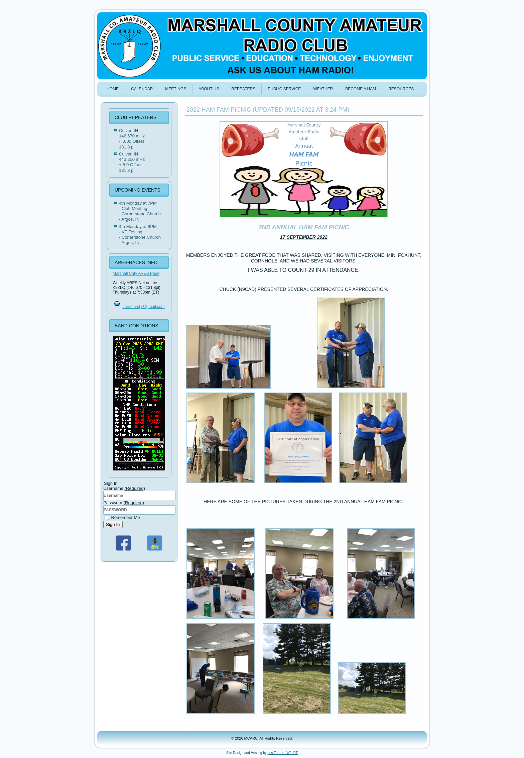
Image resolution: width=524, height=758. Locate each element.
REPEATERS (243, 89)
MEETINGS (175, 89)
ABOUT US (209, 89)
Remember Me (122, 517)
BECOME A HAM (360, 89)
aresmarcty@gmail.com (143, 306)
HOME (113, 89)
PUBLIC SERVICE (284, 89)
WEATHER (323, 89)
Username (124, 488)
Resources (401, 89)
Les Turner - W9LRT (283, 753)
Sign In (113, 524)
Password (123, 502)
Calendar (142, 89)
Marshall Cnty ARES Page (136, 273)
